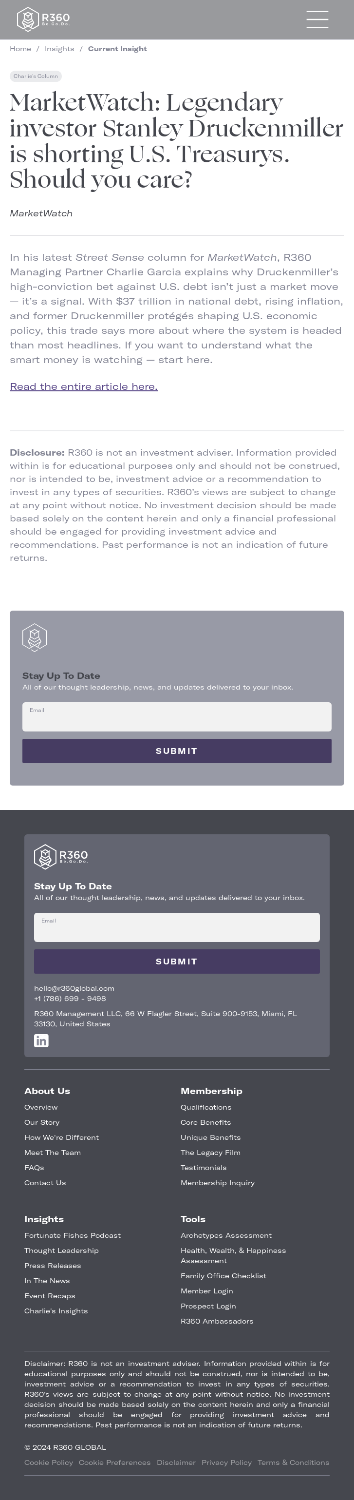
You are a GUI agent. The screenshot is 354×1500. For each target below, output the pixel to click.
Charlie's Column (36, 76)
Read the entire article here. (84, 386)
